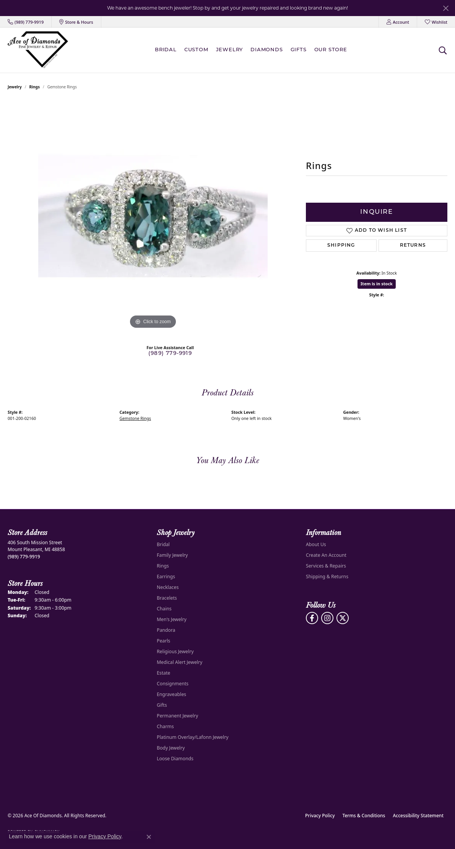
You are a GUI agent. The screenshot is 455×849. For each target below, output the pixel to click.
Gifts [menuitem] (162, 705)
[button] (398, 22)
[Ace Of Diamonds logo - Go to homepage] (38, 50)
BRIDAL (166, 49)
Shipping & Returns (327, 576)
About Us (316, 544)
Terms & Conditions (364, 815)
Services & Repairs (326, 566)
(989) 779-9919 (170, 353)
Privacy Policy (320, 815)
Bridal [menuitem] (163, 544)
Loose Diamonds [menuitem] (175, 758)
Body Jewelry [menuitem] (171, 748)
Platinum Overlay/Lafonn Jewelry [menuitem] (192, 737)
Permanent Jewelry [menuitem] (177, 715)
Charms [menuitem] (165, 726)
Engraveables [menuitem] (171, 694)
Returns (413, 245)
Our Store (330, 49)
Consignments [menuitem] (172, 683)
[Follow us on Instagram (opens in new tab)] (327, 618)
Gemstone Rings (135, 418)
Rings (34, 86)
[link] (25, 22)
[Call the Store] (24, 556)
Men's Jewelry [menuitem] (172, 619)
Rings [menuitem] (163, 566)
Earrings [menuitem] (166, 576)
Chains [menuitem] (164, 608)
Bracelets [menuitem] (167, 598)
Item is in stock (377, 283)
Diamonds (266, 49)
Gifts (299, 49)
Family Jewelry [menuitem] (172, 555)
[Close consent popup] (148, 836)
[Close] (445, 8)
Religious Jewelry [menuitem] (175, 651)
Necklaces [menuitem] (168, 587)
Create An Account (326, 555)
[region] (153, 216)
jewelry (15, 86)
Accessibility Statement (418, 815)
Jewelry (229, 49)
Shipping (341, 245)
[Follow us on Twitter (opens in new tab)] (342, 618)
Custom (196, 49)
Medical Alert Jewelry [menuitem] (179, 662)
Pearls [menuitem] (163, 641)
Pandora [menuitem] (166, 630)
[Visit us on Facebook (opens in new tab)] (312, 618)
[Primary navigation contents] (253, 50)
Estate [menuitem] (163, 673)
